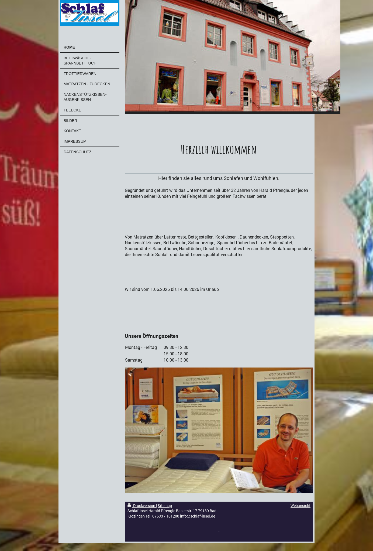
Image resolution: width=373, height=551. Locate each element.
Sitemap (165, 505)
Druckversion (141, 505)
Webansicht (300, 505)
